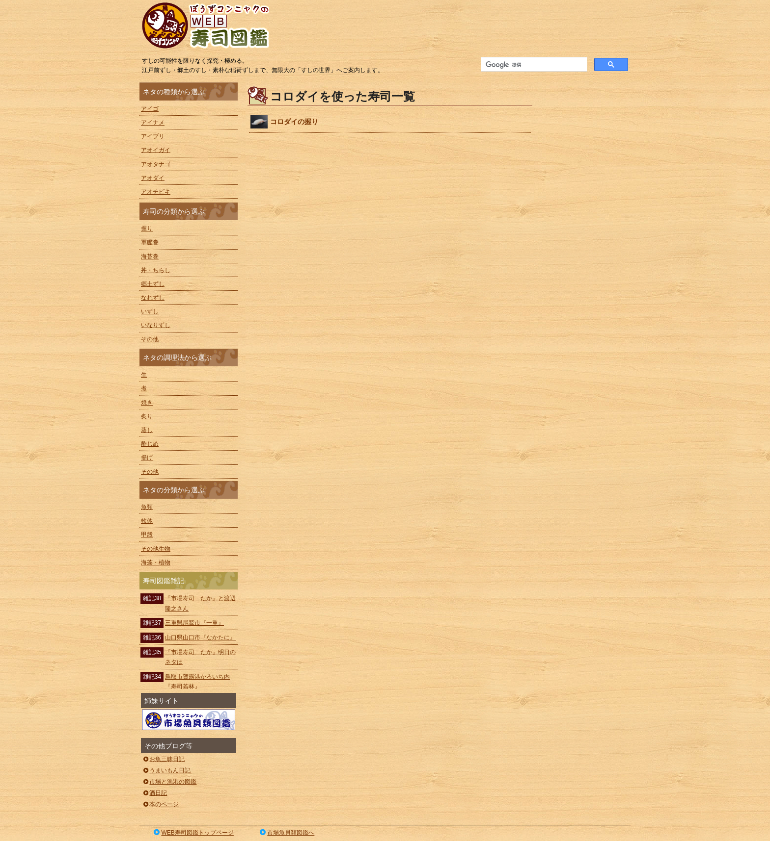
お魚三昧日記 (163, 759)
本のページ (160, 804)
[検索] (533, 64)
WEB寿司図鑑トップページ (193, 832)
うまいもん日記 (166, 770)
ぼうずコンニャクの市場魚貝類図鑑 (188, 720)
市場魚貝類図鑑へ (286, 832)
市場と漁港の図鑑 (169, 781)
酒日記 (154, 793)
